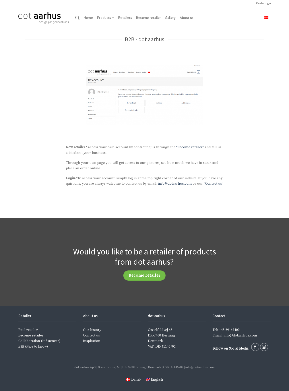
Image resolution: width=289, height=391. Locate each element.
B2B (21, 346)
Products (105, 18)
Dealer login (263, 3)
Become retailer (148, 18)
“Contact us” (213, 184)
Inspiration (91, 341)
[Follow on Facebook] (255, 347)
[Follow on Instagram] (264, 347)
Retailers (125, 18)
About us (187, 18)
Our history (92, 330)
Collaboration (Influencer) (39, 341)
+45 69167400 (229, 330)
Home (88, 18)
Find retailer (28, 330)
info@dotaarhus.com (175, 184)
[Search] (77, 17)
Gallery (170, 18)
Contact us (91, 335)
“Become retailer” (190, 147)
